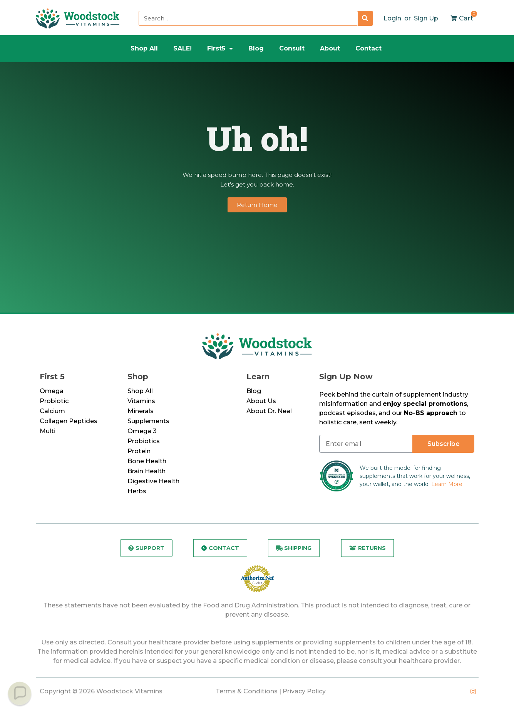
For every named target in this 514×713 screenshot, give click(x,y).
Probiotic (54, 401)
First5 (220, 48)
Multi (47, 431)
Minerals (140, 411)
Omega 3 (142, 431)
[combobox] (248, 18)
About (330, 48)
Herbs (136, 491)
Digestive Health (153, 481)
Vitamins (141, 401)
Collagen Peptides (68, 421)
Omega (52, 391)
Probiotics (143, 441)
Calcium (52, 411)
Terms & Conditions (247, 691)
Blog (256, 48)
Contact (368, 48)
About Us (261, 401)
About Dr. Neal (269, 411)
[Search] (365, 18)
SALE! (182, 48)
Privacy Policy (304, 691)
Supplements (148, 421)
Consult (292, 48)
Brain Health (146, 471)
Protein (139, 451)
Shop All (144, 48)
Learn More (446, 484)
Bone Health (146, 461)
